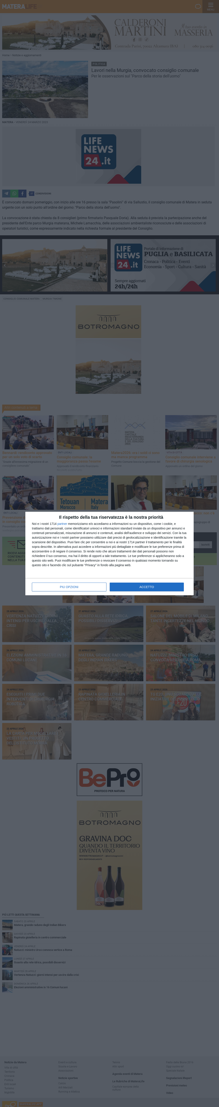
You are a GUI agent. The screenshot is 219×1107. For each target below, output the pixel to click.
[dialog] (109, 553)
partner (62, 523)
